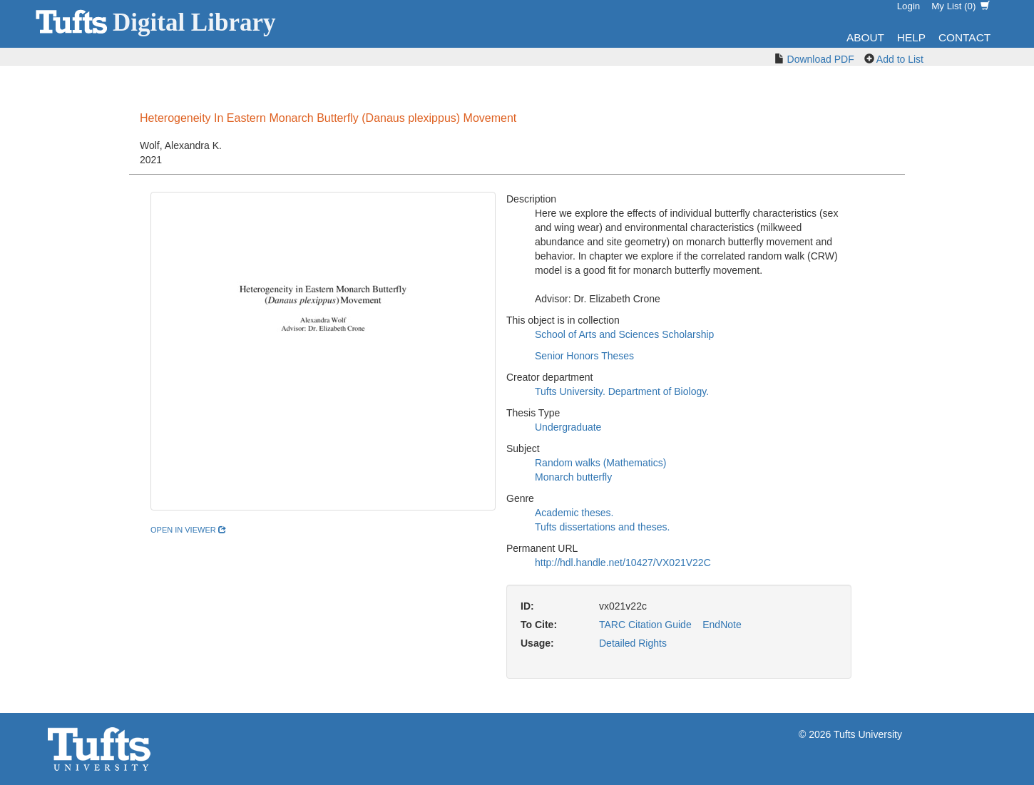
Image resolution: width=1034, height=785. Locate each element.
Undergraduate (568, 427)
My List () (960, 6)
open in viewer (188, 529)
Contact (964, 37)
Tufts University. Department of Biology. (622, 391)
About (865, 37)
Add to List (899, 59)
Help (911, 37)
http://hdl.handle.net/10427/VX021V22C (623, 562)
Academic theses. (574, 512)
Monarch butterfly (573, 477)
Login (909, 6)
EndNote (721, 624)
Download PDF (820, 59)
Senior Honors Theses (584, 355)
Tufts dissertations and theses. (602, 527)
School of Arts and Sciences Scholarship (624, 334)
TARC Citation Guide (645, 624)
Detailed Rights (633, 643)
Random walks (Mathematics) (600, 462)
